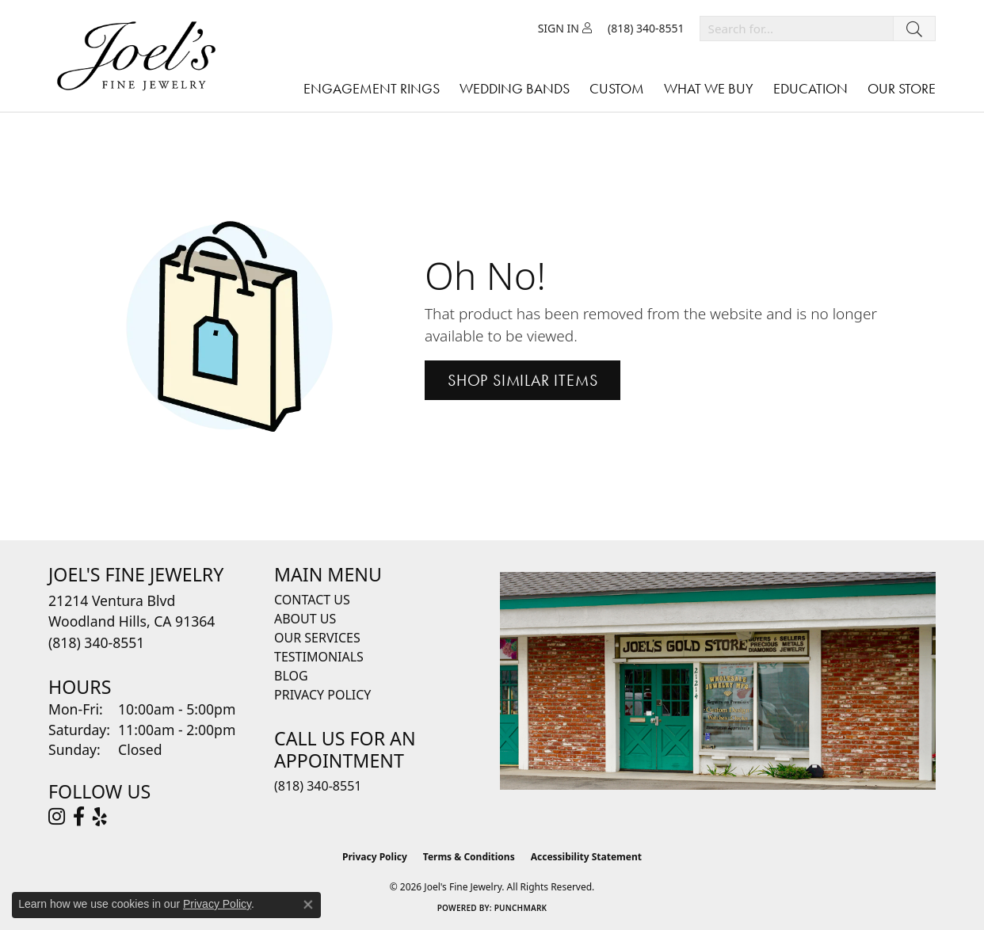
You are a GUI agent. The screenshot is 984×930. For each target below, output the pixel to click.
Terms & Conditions (469, 856)
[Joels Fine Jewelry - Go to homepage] (140, 56)
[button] (565, 28)
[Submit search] (914, 28)
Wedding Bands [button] (515, 88)
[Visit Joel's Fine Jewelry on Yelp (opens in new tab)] (100, 816)
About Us (305, 618)
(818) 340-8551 (317, 786)
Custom (616, 88)
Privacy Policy (322, 694)
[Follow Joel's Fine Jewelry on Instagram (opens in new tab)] (56, 816)
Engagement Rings (371, 88)
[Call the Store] (96, 642)
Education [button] (810, 88)
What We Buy (708, 88)
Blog (291, 675)
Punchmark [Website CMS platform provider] (520, 907)
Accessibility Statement (586, 856)
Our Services (317, 637)
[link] (646, 28)
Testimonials (319, 656)
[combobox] (797, 28)
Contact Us (312, 599)
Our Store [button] (902, 88)
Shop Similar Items (522, 380)
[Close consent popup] (308, 904)
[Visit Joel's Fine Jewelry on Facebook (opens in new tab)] (79, 816)
